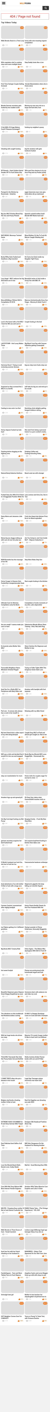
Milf (25, 3)
